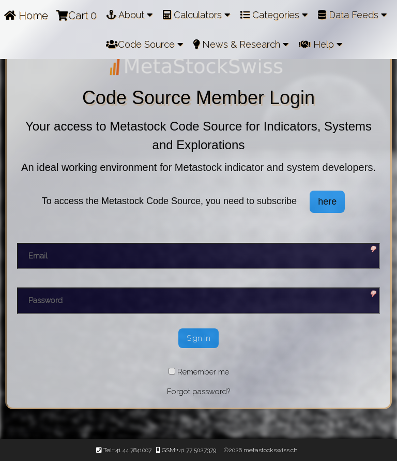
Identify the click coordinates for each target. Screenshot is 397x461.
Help (320, 44)
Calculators (196, 14)
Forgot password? (198, 391)
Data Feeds (352, 14)
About (129, 14)
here (327, 201)
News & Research (240, 44)
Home (26, 15)
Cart (76, 15)
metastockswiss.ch (270, 450)
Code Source (144, 44)
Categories (274, 14)
